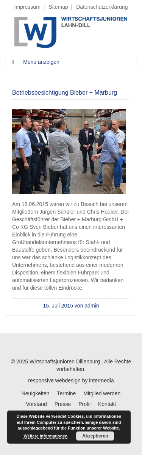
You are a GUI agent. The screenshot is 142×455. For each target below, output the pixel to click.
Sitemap (58, 7)
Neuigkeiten (36, 393)
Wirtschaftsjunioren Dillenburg (65, 361)
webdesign (68, 380)
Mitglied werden (101, 393)
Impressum (27, 7)
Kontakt (107, 404)
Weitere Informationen (45, 436)
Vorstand (36, 404)
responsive (41, 380)
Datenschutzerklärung (102, 7)
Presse (63, 404)
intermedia (101, 380)
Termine (66, 393)
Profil (84, 404)
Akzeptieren (95, 436)
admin (91, 306)
